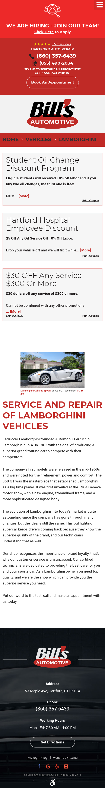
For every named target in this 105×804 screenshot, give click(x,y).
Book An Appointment (52, 82)
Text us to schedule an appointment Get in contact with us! (52, 68)
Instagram (66, 766)
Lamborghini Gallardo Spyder (35, 390)
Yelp (57, 766)
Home (11, 139)
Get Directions (52, 742)
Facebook (39, 766)
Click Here (44, 32)
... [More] (22, 195)
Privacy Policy (37, 757)
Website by (65, 758)
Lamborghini (77, 139)
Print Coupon (90, 200)
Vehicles (38, 139)
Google (48, 766)
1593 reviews (61, 44)
